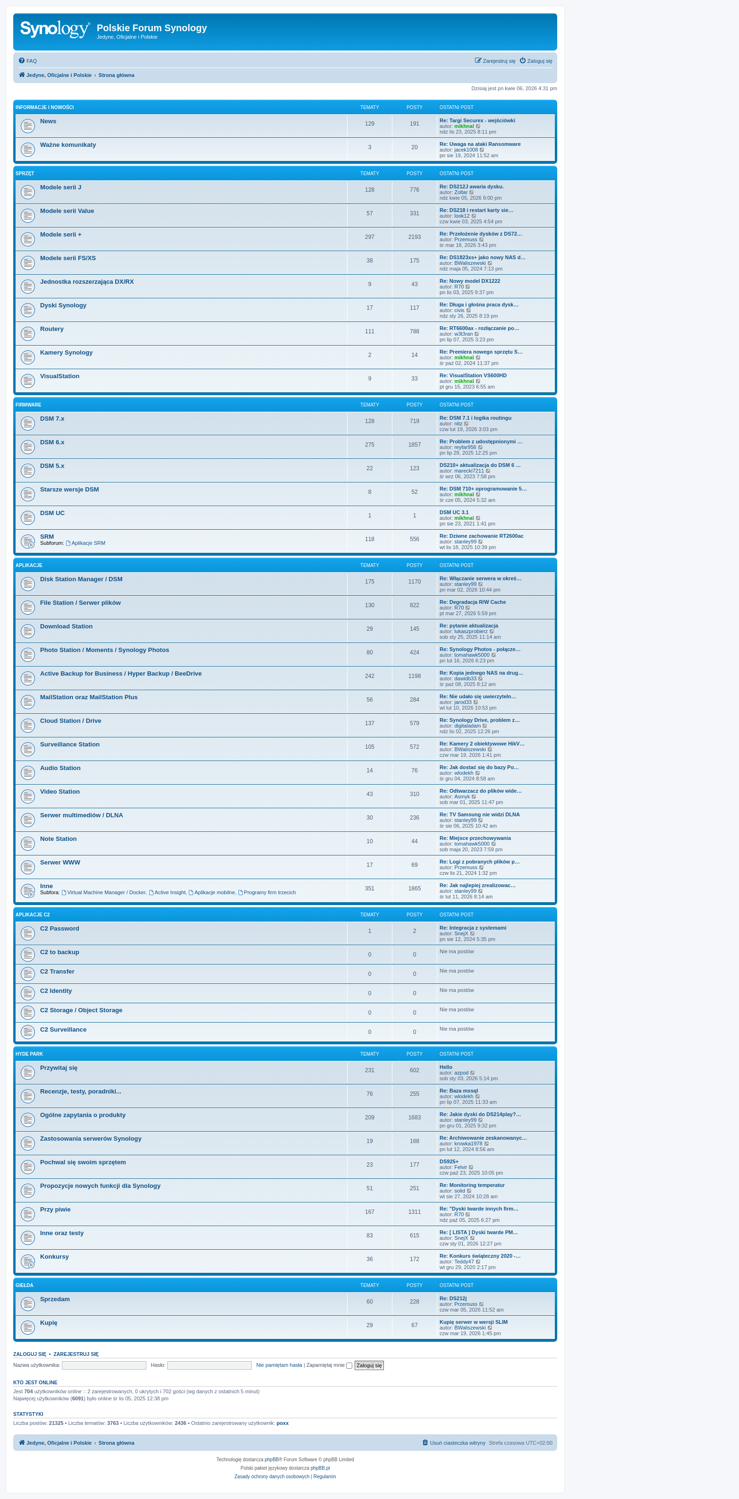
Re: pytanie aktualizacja (469, 625)
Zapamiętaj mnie (329, 1365)
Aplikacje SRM (85, 543)
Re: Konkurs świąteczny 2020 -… (480, 1256)
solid (459, 1191)
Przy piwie (55, 1209)
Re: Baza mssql (459, 1090)
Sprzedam (55, 1299)
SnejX (461, 933)
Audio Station (60, 767)
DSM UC (52, 513)
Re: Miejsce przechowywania (475, 838)
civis (459, 310)
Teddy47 (464, 1261)
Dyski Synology (63, 305)
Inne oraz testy (62, 1232)
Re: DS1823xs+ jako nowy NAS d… (483, 257)
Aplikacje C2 (33, 914)
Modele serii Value (67, 210)
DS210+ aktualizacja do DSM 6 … (480, 465)
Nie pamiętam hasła (279, 1365)
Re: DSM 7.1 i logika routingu (475, 418)
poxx (283, 1423)
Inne (46, 885)
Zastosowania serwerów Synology (91, 1138)
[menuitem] (27, 61)
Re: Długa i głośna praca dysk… (479, 304)
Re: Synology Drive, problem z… (480, 720)
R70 (459, 286)
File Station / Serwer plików (80, 602)
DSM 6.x (52, 442)
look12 (461, 216)
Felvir (460, 1167)
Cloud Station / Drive (71, 720)
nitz (458, 423)
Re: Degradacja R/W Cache (473, 602)
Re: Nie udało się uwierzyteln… (478, 696)
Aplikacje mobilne (211, 892)
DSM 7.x (52, 418)
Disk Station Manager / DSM (81, 579)
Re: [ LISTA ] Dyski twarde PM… (479, 1232)
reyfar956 (465, 447)
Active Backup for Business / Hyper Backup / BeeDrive (121, 673)
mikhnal (464, 126)
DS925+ (449, 1161)
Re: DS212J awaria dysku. (472, 186)
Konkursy (54, 1256)
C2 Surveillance (63, 1029)
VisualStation (59, 376)
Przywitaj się (58, 1067)
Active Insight (167, 892)
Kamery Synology (66, 352)
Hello (446, 1067)
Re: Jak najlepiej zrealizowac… (478, 885)
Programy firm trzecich (267, 892)
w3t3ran (463, 334)
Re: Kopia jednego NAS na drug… (481, 673)
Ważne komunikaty (68, 144)
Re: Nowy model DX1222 (470, 281)
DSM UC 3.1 (454, 512)
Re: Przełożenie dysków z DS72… (481, 234)
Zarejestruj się (76, 1354)
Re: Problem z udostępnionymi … (481, 441)
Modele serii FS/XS (68, 258)
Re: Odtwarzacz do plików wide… (481, 791)
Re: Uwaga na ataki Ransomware (480, 144)
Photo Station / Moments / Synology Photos (104, 649)
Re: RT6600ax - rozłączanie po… (479, 328)
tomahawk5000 (472, 655)
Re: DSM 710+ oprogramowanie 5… (483, 488)
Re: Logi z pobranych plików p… (480, 861)
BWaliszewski (470, 263)
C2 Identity (56, 990)
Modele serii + (61, 234)
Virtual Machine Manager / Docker (103, 892)
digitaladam (467, 725)
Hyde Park (29, 1054)
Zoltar (460, 192)
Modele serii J (60, 187)
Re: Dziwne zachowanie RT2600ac (482, 536)
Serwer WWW (60, 862)
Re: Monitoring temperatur (472, 1185)
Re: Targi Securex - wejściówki (477, 120)
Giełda (25, 1285)
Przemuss (465, 239)
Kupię (49, 1322)
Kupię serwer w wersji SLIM (474, 1322)
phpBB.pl (320, 1468)
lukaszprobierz (471, 631)
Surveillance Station (70, 744)
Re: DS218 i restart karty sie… (477, 210)
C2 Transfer (57, 971)
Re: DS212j (453, 1298)
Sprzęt (25, 173)
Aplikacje (29, 565)
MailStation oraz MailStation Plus (89, 697)
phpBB (272, 1459)
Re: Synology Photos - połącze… (480, 649)
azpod (461, 1073)
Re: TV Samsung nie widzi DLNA (480, 814)
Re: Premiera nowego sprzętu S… (481, 352)
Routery (52, 328)
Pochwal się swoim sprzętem (83, 1162)
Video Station (60, 791)
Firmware (28, 404)
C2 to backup (59, 952)
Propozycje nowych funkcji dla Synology (100, 1185)
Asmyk (462, 796)
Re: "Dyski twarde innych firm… (479, 1208)
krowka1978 (468, 1143)
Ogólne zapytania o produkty (83, 1114)
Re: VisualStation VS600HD (473, 375)
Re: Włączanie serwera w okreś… (481, 578)
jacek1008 (466, 149)
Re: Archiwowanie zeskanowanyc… (483, 1138)
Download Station (66, 626)
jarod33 (463, 702)
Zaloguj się (29, 1354)
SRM (47, 536)
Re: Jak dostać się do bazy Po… (479, 767)
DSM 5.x (52, 465)
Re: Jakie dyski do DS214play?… (480, 1114)
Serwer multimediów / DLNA (81, 815)
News (48, 121)
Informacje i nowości (45, 107)
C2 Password (59, 928)
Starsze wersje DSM (69, 489)
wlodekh (463, 773)
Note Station (58, 838)
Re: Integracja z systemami (473, 928)
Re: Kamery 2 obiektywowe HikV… (482, 743)
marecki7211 (469, 471)
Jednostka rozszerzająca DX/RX (87, 281)
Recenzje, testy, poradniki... (80, 1091)
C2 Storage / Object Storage (81, 1010)
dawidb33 (465, 678)
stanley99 (465, 541)
